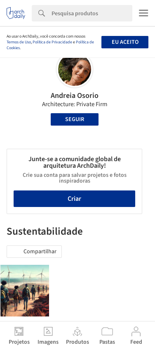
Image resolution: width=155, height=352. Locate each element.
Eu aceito (125, 42)
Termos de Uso (19, 42)
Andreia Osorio (75, 95)
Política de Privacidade (52, 42)
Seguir (74, 119)
